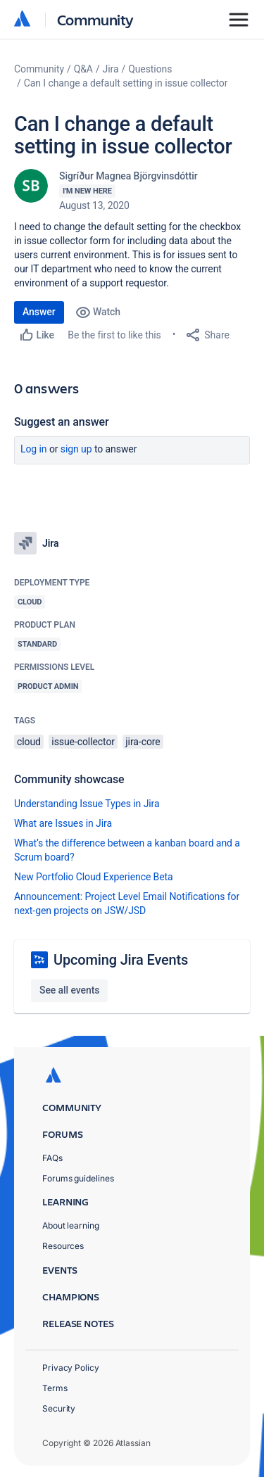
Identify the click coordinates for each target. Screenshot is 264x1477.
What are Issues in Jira (63, 823)
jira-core (142, 741)
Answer (39, 311)
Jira (111, 69)
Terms (55, 1388)
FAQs (52, 1158)
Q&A (83, 69)
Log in (33, 449)
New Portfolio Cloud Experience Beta (93, 876)
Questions (150, 69)
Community (95, 19)
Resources (63, 1246)
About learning (70, 1225)
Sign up (76, 449)
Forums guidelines (78, 1178)
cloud (29, 741)
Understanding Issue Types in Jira (87, 803)
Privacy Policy (70, 1367)
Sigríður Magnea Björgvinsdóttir (128, 176)
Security (58, 1408)
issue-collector (83, 741)
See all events (69, 990)
